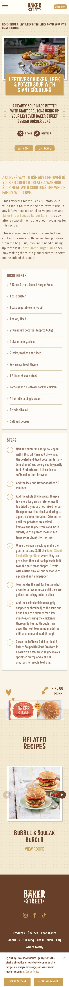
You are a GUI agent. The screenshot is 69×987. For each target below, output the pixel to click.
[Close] (64, 959)
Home (5, 24)
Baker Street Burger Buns (38, 247)
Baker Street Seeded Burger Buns (24, 215)
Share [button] (45, 148)
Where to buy (60, 6)
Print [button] (24, 148)
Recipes (13, 24)
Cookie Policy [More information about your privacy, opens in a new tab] (32, 973)
